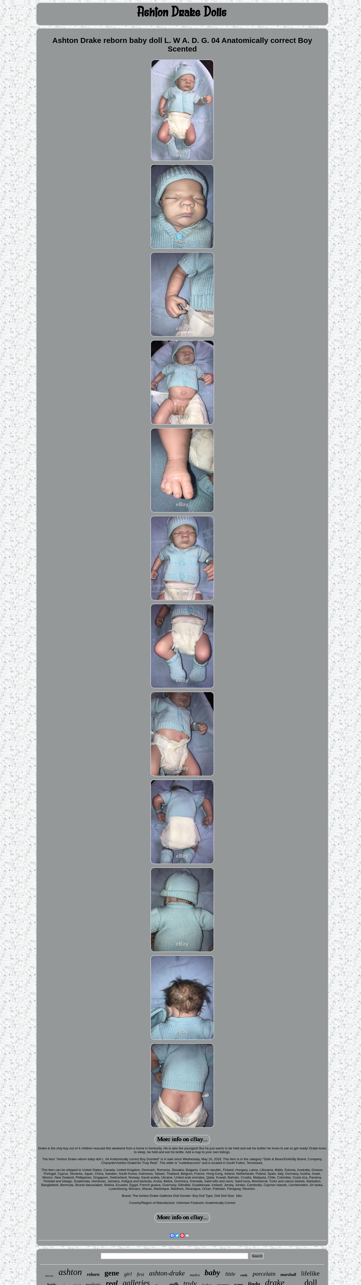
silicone (49, 1275)
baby (212, 1272)
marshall (288, 1274)
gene (112, 1273)
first (140, 1274)
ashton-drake (167, 1273)
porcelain (264, 1273)
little (230, 1274)
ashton (70, 1272)
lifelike (310, 1273)
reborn (93, 1274)
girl (128, 1274)
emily (244, 1275)
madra (195, 1275)
